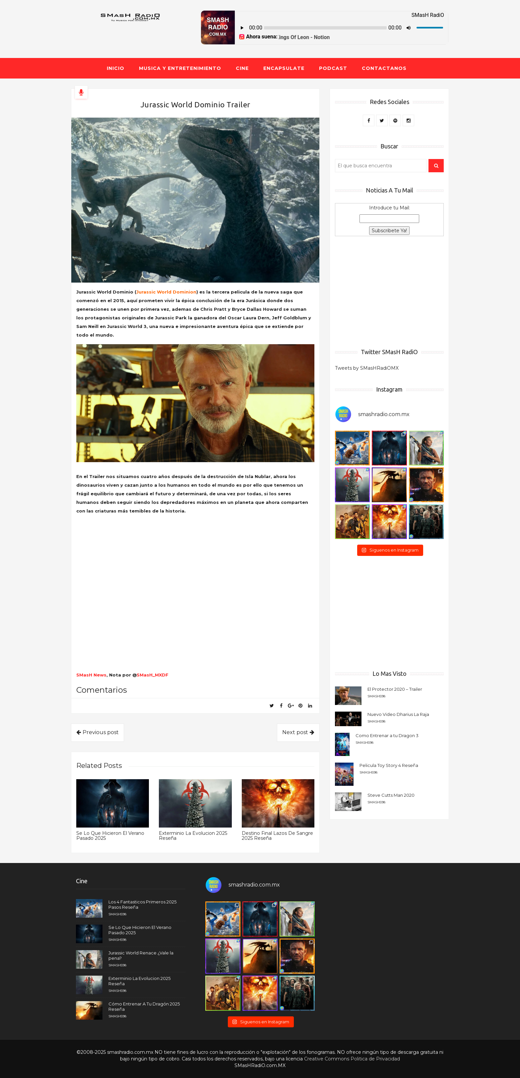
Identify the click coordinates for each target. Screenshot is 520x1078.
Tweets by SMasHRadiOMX (367, 368)
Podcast (333, 68)
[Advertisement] (389, 292)
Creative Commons (326, 1059)
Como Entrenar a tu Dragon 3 (387, 735)
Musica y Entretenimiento (180, 68)
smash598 (376, 696)
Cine (242, 68)
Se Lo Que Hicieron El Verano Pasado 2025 (110, 835)
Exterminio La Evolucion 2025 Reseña (193, 835)
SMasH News (91, 674)
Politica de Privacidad (375, 1059)
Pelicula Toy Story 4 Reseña (388, 765)
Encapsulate (283, 68)
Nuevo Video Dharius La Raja (398, 714)
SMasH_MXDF (152, 674)
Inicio (115, 68)
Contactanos (384, 68)
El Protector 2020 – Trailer (394, 689)
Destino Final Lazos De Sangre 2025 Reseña (277, 835)
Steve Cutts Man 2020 (391, 795)
